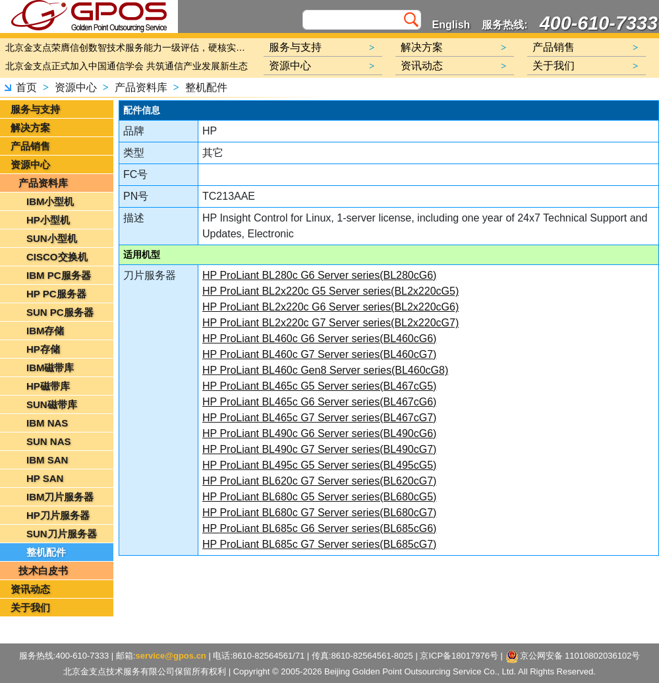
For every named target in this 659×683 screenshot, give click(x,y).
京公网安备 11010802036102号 (573, 656)
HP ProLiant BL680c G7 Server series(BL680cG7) (319, 512)
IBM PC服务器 (58, 275)
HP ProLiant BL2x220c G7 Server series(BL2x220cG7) (330, 322)
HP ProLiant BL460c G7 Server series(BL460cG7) (319, 354)
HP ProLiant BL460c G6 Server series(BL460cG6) (319, 338)
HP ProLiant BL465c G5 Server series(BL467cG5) (319, 386)
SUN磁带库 (51, 404)
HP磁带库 (48, 386)
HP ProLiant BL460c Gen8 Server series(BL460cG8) (325, 370)
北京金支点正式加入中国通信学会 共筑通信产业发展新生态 (126, 66)
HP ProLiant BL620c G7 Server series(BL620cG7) (319, 481)
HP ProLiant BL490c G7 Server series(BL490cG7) (319, 449)
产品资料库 (141, 87)
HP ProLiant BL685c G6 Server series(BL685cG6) (319, 528)
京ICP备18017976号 (459, 655)
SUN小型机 (51, 238)
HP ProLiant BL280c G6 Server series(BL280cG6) (319, 275)
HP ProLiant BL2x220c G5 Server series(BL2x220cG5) (330, 291)
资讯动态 (30, 589)
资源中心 (76, 87)
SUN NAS (48, 441)
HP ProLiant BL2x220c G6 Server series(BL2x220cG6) (330, 306)
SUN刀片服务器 (61, 533)
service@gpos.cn (170, 655)
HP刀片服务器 (58, 515)
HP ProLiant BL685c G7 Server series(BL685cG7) (319, 544)
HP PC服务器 (56, 293)
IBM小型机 (50, 201)
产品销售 (30, 146)
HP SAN (44, 478)
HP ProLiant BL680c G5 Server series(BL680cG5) (319, 496)
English (451, 24)
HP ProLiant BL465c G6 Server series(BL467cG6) (319, 401)
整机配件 (206, 87)
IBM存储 (45, 330)
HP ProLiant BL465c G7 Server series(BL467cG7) (319, 417)
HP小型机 (48, 219)
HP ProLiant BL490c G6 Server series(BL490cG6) (319, 433)
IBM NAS (47, 423)
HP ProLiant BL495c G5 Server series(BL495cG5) (319, 465)
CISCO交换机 (57, 256)
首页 (26, 87)
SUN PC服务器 (60, 312)
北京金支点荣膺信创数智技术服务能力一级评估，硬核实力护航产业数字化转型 (128, 47)
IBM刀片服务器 (60, 496)
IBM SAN (47, 459)
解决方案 (30, 127)
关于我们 (30, 607)
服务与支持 (35, 109)
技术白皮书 (43, 570)
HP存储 (43, 349)
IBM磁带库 (50, 367)
